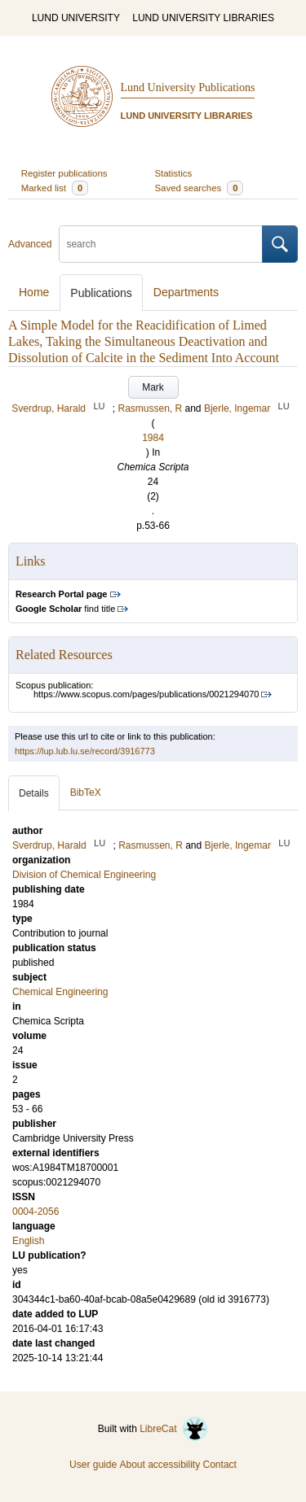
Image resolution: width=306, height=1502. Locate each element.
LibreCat (174, 1429)
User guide (93, 1464)
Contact (220, 1464)
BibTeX (85, 792)
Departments (186, 292)
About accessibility (159, 1464)
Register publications (64, 173)
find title (65, 608)
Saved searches (199, 188)
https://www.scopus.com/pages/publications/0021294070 (146, 694)
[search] (161, 244)
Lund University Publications (188, 87)
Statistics (174, 173)
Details (34, 793)
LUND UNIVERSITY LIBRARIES (203, 18)
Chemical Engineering (60, 992)
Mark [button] (153, 387)
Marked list (54, 188)
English (28, 1241)
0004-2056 (35, 1211)
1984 (153, 437)
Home (34, 292)
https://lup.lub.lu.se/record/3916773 (85, 751)
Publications (101, 292)
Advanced (29, 244)
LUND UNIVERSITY (76, 18)
